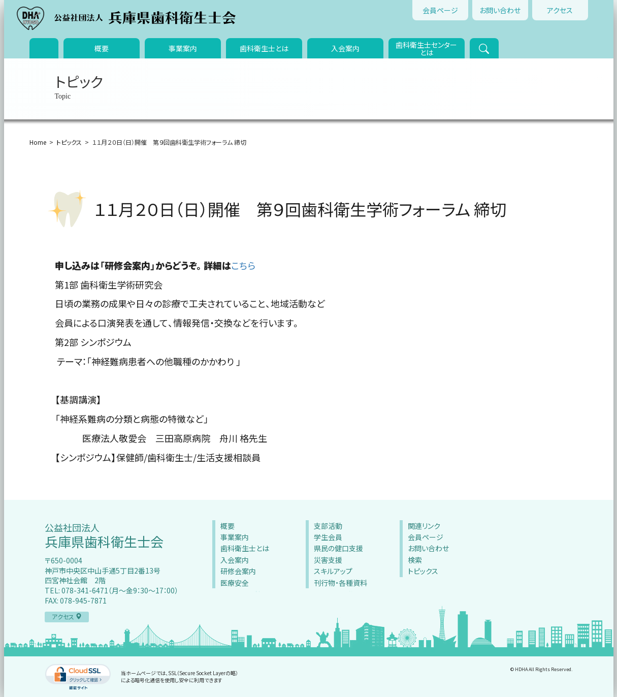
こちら (243, 265)
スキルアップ (333, 571)
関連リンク (424, 526)
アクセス (560, 10)
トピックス (69, 142)
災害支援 (328, 560)
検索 (415, 560)
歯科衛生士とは (264, 48)
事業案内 (183, 48)
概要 (101, 48)
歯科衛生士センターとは (426, 48)
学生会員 (328, 537)
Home (37, 142)
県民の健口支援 (338, 548)
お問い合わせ (500, 10)
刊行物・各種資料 (340, 583)
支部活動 (328, 526)
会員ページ (440, 10)
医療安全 (234, 583)
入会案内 (345, 48)
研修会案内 (238, 571)
